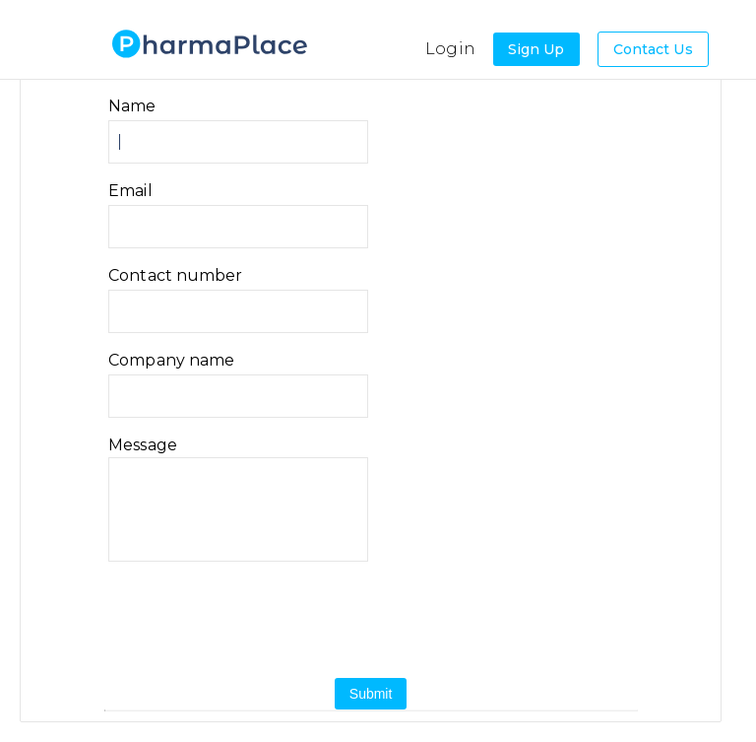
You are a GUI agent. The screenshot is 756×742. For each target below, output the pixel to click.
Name (132, 106)
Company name (171, 361)
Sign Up (536, 49)
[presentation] (287, 619)
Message (142, 445)
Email (130, 191)
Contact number (175, 276)
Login (450, 48)
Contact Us (653, 49)
